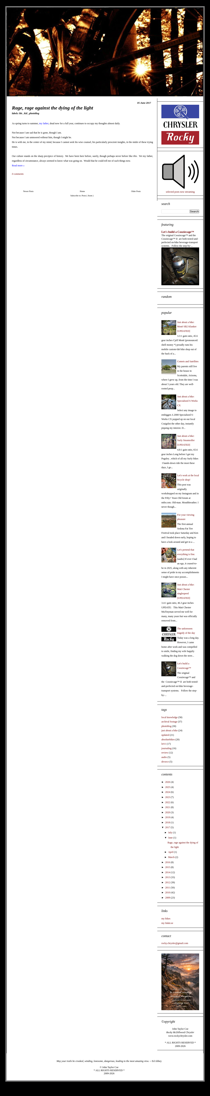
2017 (168, 827)
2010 (168, 892)
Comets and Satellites (188, 361)
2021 (168, 807)
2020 (168, 812)
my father (44, 123)
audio (164, 757)
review (164, 752)
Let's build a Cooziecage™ (177, 231)
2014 (168, 872)
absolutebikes (168, 739)
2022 (168, 802)
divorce (165, 761)
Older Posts (136, 191)
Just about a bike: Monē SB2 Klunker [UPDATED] (186, 326)
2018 (168, 822)
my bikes (165, 918)
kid (26, 113)
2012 (168, 882)
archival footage (169, 721)
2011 (168, 887)
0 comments (18, 174)
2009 (168, 897)
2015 (168, 867)
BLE (21, 113)
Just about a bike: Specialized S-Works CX (187, 401)
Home (82, 191)
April (171, 852)
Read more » (18, 165)
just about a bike (169, 730)
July (170, 832)
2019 (168, 817)
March (171, 857)
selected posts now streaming (180, 191)
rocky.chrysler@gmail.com (174, 943)
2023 (168, 797)
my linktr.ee (167, 923)
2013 (168, 877)
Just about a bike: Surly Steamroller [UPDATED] (186, 440)
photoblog (34, 113)
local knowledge (169, 717)
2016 (168, 862)
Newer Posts (28, 191)
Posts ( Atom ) (88, 195)
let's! (163, 743)
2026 (168, 782)
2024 (168, 792)
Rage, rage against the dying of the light (52, 107)
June (170, 837)
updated (165, 735)
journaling (166, 748)
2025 (168, 787)
